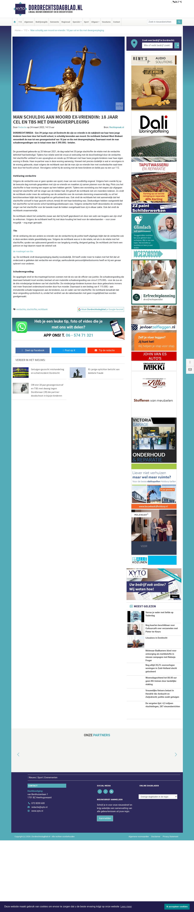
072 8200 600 (38, 874)
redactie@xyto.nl (39, 878)
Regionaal (65, 22)
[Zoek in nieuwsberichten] (162, 22)
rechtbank (43, 309)
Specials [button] (76, 22)
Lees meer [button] (126, 906)
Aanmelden (105, 889)
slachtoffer (32, 309)
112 (20, 22)
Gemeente (54, 22)
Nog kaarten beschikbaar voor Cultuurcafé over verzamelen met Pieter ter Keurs (162, 630)
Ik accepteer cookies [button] (177, 906)
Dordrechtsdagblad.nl (55, 7)
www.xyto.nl (37, 882)
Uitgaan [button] (94, 22)
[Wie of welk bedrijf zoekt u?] (157, 45)
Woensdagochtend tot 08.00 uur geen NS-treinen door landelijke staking (161, 729)
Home (18, 30)
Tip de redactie (104, 350)
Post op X (68, 350)
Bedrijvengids (42, 22)
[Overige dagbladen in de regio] (158, 868)
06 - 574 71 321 (79, 335)
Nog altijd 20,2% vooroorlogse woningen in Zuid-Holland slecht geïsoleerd (161, 704)
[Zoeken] (179, 22)
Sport (86, 22)
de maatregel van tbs (23, 251)
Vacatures (106, 22)
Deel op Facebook (32, 350)
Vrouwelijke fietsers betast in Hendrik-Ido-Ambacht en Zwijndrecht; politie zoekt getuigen (162, 750)
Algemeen (28, 22)
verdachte (21, 309)
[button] (15, 826)
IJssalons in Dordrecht (156, 658)
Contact (116, 22)
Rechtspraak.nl (116, 127)
